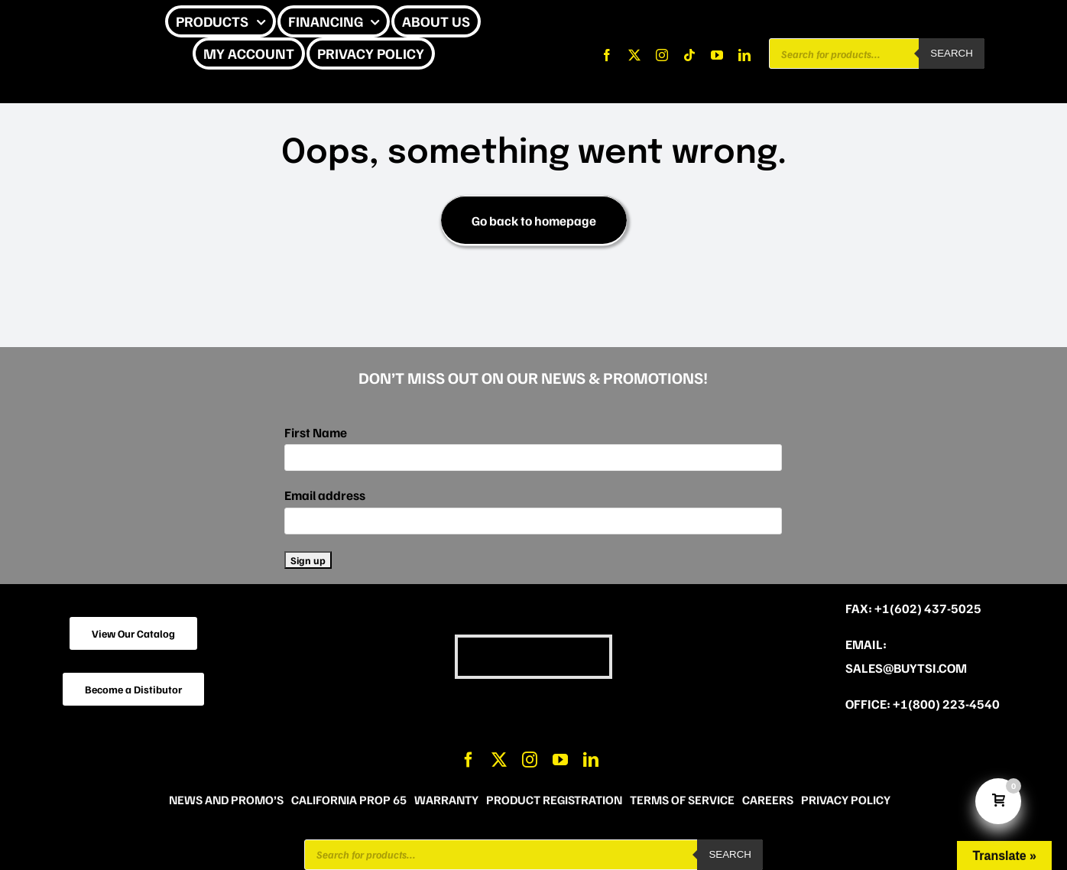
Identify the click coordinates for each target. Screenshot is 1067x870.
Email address (324, 495)
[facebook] (607, 55)
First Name (315, 432)
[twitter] (634, 55)
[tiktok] (689, 55)
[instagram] (662, 55)
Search (951, 53)
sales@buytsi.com (906, 668)
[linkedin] (744, 55)
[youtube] (717, 55)
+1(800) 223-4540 (946, 704)
